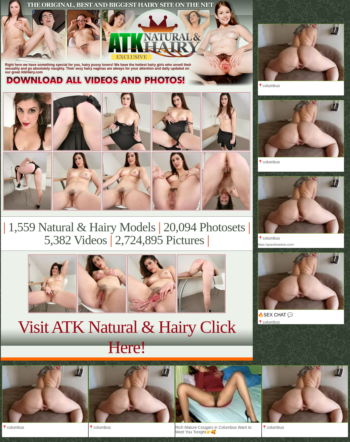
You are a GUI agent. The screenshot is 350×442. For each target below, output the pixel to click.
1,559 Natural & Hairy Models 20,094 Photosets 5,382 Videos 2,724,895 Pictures (126, 234)
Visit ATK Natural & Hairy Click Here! (127, 337)
